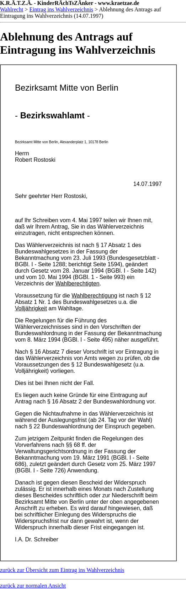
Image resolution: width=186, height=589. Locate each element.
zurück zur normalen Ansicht (33, 586)
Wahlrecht (11, 9)
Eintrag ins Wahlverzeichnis (61, 9)
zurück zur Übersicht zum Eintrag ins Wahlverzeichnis (62, 570)
